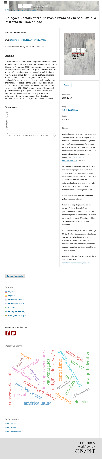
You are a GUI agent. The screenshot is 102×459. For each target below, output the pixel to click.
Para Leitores (10, 424)
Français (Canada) (16, 299)
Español (11, 295)
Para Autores (10, 427)
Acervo (16, 10)
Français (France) (16, 303)
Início (7, 10)
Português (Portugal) (17, 315)
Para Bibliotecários (13, 431)
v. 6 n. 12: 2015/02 (29, 10)
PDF (68, 85)
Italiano (11, 307)
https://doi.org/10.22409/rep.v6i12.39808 (28, 40)
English (11, 291)
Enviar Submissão (15, 276)
